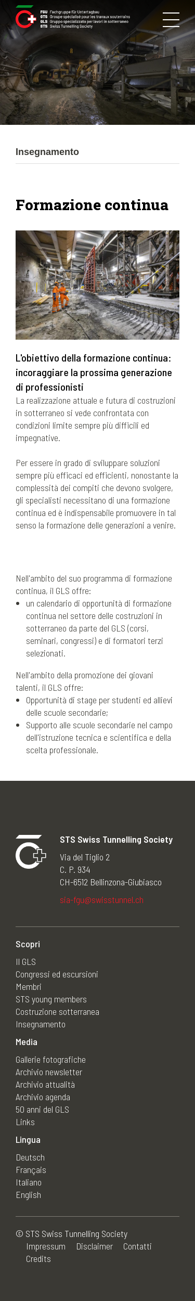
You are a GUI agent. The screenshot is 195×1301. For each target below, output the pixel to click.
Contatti (137, 1246)
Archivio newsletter (49, 1071)
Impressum (46, 1246)
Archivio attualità (45, 1084)
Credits (38, 1258)
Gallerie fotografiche (51, 1059)
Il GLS (26, 961)
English (28, 1194)
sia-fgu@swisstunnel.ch (102, 899)
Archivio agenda (43, 1096)
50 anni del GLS (42, 1109)
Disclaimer (94, 1246)
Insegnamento (41, 1023)
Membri (29, 986)
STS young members (51, 998)
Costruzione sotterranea (57, 1011)
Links (25, 1121)
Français (31, 1169)
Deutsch (30, 1157)
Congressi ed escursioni (57, 974)
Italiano (29, 1182)
